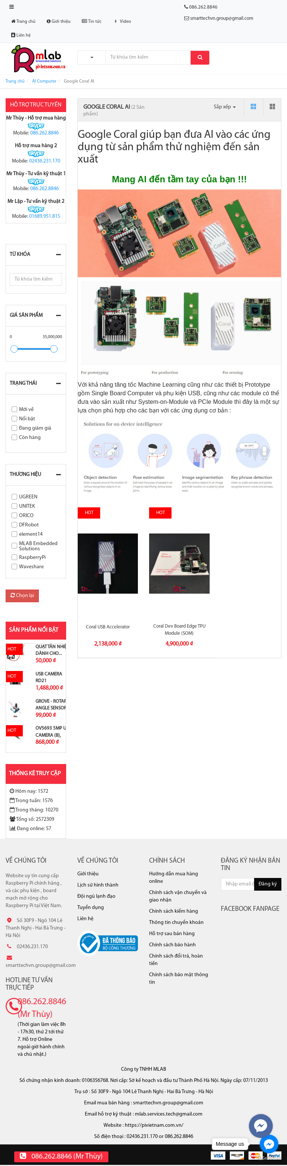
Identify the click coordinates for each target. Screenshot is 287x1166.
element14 (31, 534)
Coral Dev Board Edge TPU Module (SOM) (179, 629)
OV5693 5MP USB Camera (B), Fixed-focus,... (53, 735)
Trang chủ (23, 21)
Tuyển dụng (90, 907)
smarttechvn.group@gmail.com (221, 18)
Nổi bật (27, 419)
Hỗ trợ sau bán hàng (172, 934)
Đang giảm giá (35, 428)
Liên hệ (21, 35)
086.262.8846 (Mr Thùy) (42, 1008)
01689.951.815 (44, 216)
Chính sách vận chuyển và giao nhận (178, 896)
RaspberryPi (32, 557)
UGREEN (28, 497)
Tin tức (91, 21)
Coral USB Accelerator (108, 627)
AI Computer (44, 81)
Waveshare (31, 567)
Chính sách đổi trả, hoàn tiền (176, 959)
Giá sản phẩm (26, 315)
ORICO (26, 516)
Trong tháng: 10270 (34, 810)
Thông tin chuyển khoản (176, 922)
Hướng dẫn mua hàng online (173, 877)
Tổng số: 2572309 (32, 819)
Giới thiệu (59, 21)
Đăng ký (268, 884)
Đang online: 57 (30, 829)
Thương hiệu (25, 474)
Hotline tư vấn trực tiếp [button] (29, 984)
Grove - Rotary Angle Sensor (52, 705)
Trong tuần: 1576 (31, 801)
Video (121, 21)
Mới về (26, 409)
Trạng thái (23, 383)
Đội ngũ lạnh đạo (96, 896)
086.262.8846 (44, 133)
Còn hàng (30, 437)
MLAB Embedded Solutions (38, 546)
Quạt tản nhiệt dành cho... (52, 650)
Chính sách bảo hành (172, 945)
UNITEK (27, 506)
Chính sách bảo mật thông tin (178, 978)
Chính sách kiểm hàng (173, 911)
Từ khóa (20, 254)
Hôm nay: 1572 (29, 791)
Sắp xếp (225, 107)
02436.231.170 (44, 161)
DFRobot (29, 525)
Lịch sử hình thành (97, 885)
